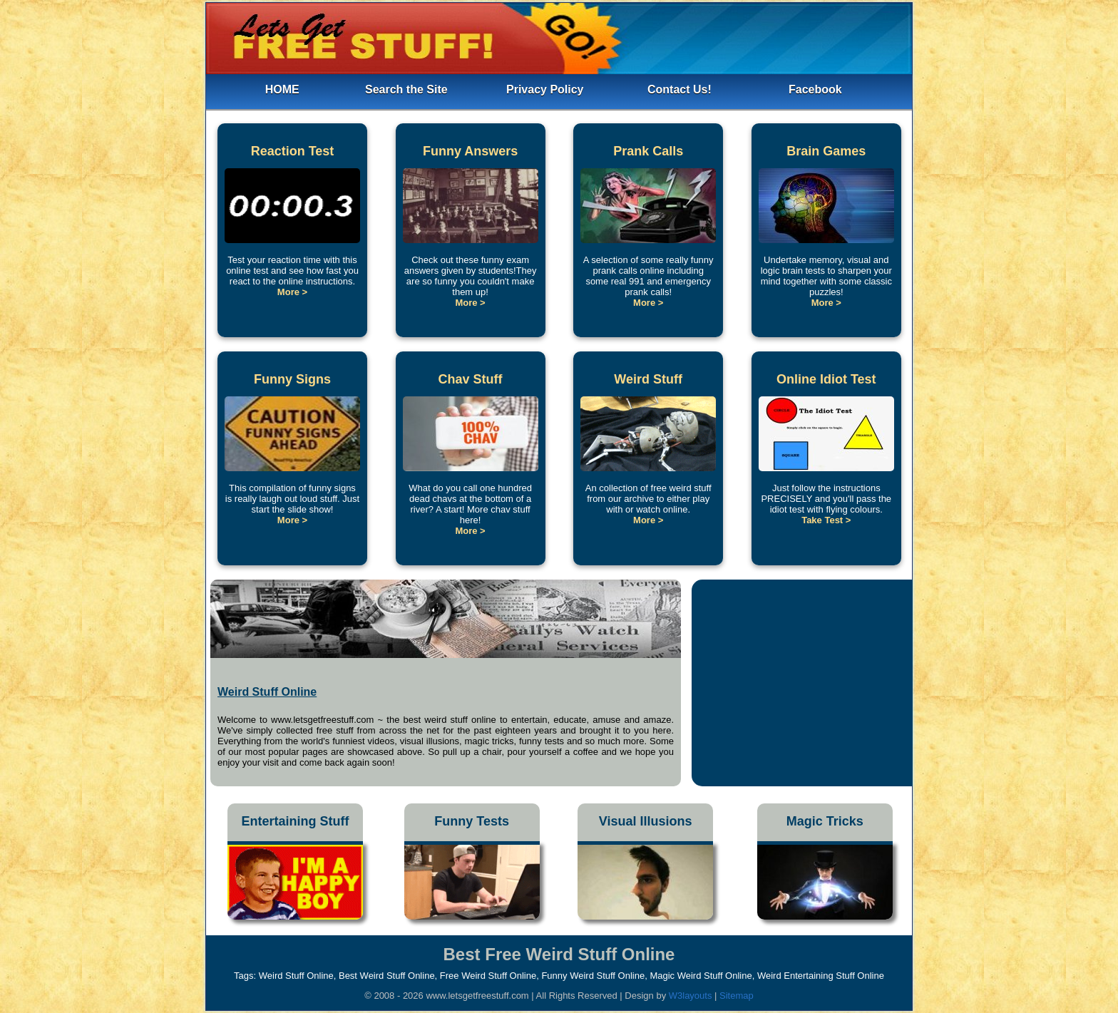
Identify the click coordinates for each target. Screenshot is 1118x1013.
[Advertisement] (802, 679)
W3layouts (691, 995)
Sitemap (736, 995)
